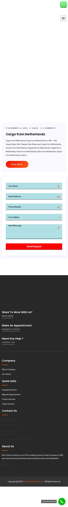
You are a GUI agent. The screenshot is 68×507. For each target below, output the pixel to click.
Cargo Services (8, 404)
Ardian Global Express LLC (33, 482)
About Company (8, 369)
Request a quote (11, 329)
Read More (7, 316)
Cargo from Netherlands (25, 134)
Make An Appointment (11, 394)
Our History (6, 374)
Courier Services (8, 399)
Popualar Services (9, 390)
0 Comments (48, 128)
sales (35, 128)
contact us (8, 342)
